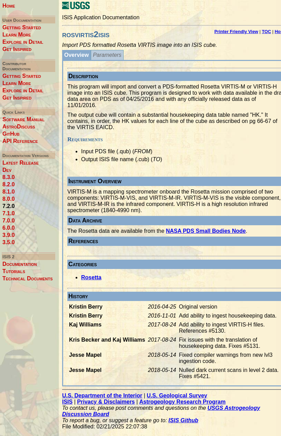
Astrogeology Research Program (182, 402)
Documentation (19, 264)
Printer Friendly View (236, 31)
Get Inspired (16, 49)
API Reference (20, 141)
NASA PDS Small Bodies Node (206, 231)
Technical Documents (27, 278)
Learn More (16, 35)
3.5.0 (8, 242)
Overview (76, 55)
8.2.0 (8, 184)
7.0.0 (8, 221)
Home (8, 6)
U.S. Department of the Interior (102, 395)
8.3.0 (8, 177)
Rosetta (91, 277)
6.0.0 (8, 228)
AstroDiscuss (18, 126)
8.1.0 (8, 192)
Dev (6, 170)
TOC (266, 31)
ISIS (67, 402)
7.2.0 (8, 206)
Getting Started (21, 27)
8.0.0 (8, 199)
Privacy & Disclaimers (106, 402)
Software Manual (23, 119)
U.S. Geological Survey (177, 395)
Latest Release (20, 163)
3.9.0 (8, 235)
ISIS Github (183, 420)
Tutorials (13, 271)
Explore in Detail (22, 42)
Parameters (107, 55)
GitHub (11, 134)
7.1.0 (8, 213)
